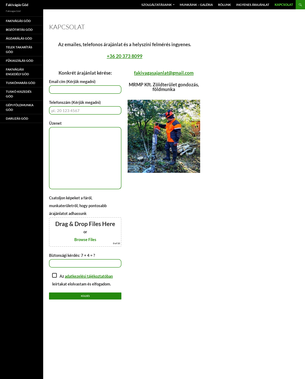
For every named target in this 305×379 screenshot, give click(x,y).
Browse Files (85, 239)
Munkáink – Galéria (196, 4)
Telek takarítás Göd (19, 49)
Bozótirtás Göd (19, 29)
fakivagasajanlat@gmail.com (164, 73)
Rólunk (224, 4)
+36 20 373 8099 (124, 56)
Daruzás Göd (17, 118)
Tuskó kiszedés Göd (19, 94)
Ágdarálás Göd (19, 38)
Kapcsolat (284, 4)
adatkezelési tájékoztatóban (89, 276)
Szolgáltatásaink (156, 4)
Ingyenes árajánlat (252, 4)
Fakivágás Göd (17, 5)
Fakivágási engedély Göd (17, 71)
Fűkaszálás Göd (19, 60)
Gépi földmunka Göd (19, 107)
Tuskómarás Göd (20, 83)
